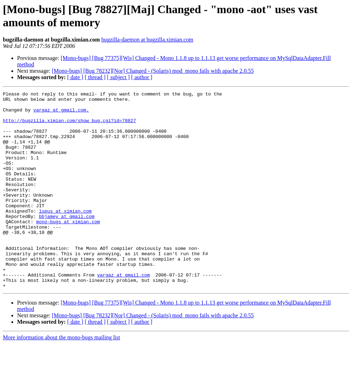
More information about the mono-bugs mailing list (61, 377)
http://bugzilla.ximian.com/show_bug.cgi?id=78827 (69, 127)
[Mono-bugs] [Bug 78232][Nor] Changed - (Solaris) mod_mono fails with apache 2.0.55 (153, 71)
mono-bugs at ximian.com (68, 248)
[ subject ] (118, 77)
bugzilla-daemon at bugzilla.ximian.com (147, 40)
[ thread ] (95, 77)
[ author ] (142, 77)
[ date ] (75, 77)
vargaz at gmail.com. (61, 114)
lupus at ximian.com (65, 235)
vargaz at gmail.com (123, 312)
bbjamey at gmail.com (66, 242)
